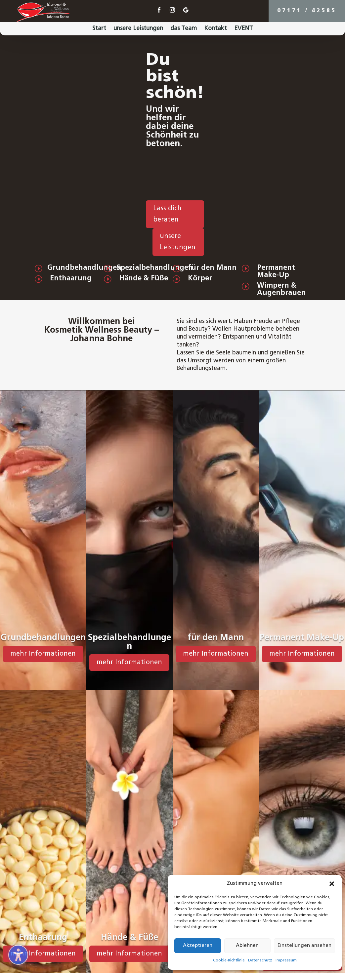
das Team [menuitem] (183, 29)
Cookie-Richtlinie (229, 960)
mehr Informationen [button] (43, 654)
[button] (331, 883)
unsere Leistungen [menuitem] (138, 29)
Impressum (286, 960)
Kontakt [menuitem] (215, 29)
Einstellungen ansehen (304, 945)
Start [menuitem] (99, 29)
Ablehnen (247, 945)
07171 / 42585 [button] (306, 11)
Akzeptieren (197, 945)
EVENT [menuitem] (243, 29)
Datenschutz (260, 960)
